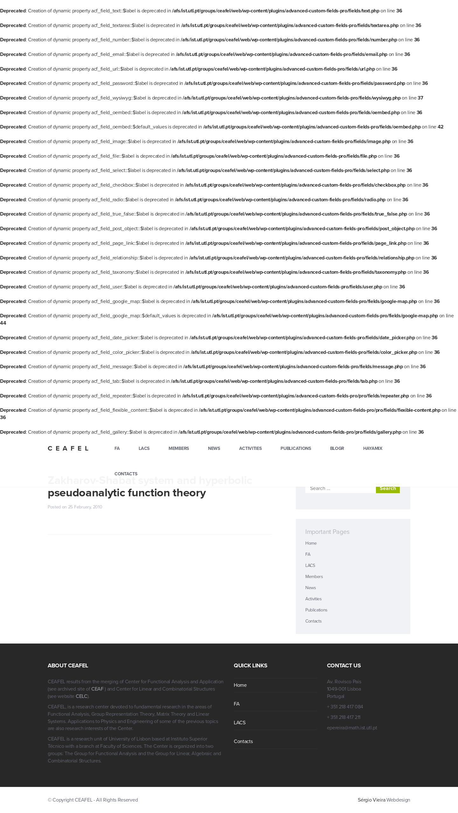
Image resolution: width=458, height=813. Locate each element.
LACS (144, 448)
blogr (337, 448)
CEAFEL (70, 448)
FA (117, 448)
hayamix (372, 448)
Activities (250, 448)
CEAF (98, 689)
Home (311, 543)
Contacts (125, 474)
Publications (296, 448)
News (214, 448)
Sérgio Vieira (371, 800)
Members (179, 448)
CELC (81, 696)
